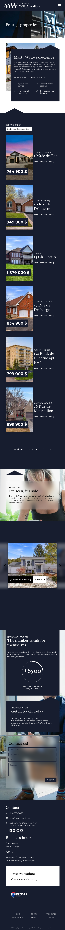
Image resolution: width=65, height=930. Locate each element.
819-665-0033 (16, 813)
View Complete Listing (44, 161)
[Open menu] (60, 6)
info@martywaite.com (21, 818)
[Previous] (16, 449)
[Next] (51, 449)
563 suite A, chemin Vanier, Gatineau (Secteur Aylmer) (23, 824)
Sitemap (52, 928)
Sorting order (13, 125)
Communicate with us (22, 879)
